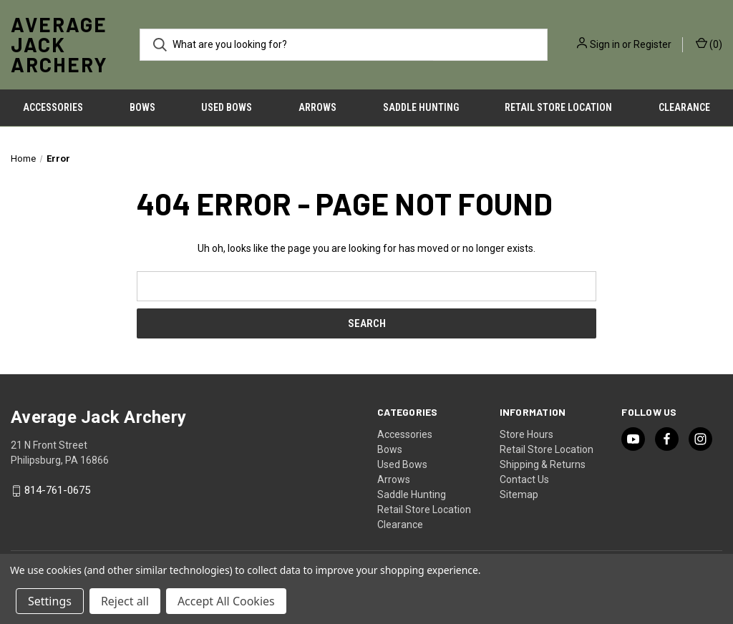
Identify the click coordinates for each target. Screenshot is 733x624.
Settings (50, 601)
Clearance (400, 524)
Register (652, 44)
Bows (142, 107)
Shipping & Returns (543, 464)
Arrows (317, 107)
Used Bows (226, 107)
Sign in (605, 44)
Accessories (53, 107)
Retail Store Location (558, 107)
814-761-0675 (57, 490)
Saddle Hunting (421, 107)
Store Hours (526, 434)
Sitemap (519, 494)
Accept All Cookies (226, 601)
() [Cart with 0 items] (709, 43)
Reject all (125, 601)
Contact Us (524, 479)
